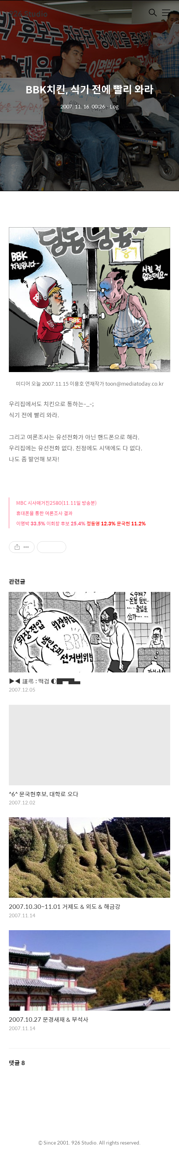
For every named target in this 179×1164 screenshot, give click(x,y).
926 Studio (28, 13)
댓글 (17, 1062)
